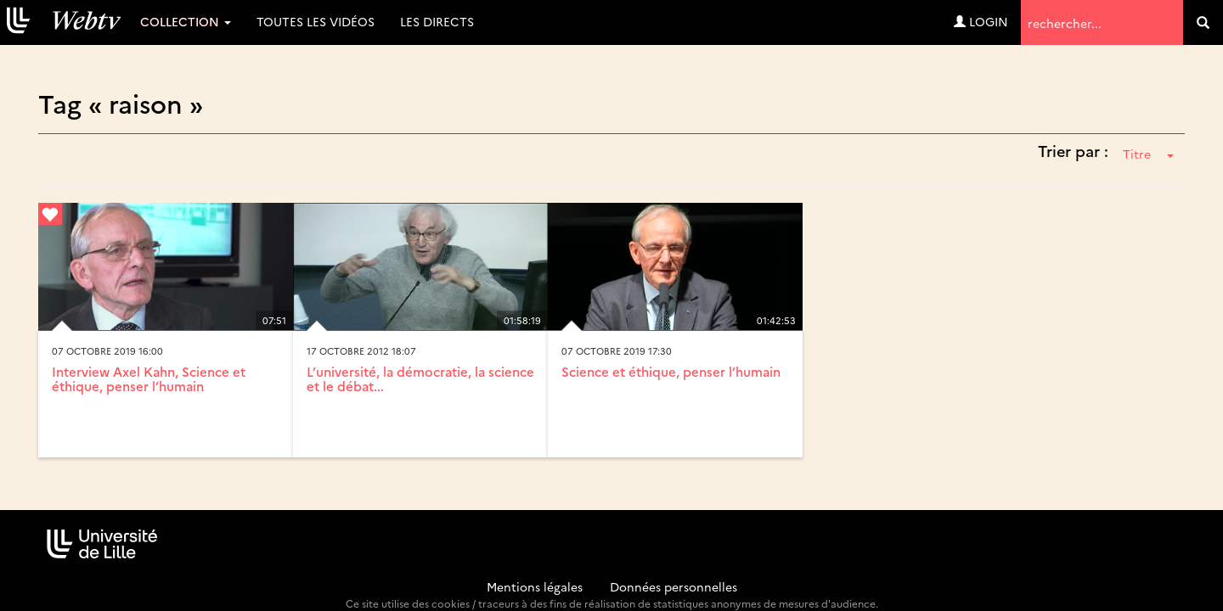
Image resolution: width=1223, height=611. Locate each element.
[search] (1203, 22)
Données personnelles (673, 586)
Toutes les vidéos (315, 21)
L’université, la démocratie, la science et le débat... (420, 378)
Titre (1148, 153)
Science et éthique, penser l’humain (671, 371)
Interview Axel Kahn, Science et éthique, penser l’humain (148, 378)
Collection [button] (185, 21)
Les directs (437, 21)
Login (981, 21)
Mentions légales (535, 586)
